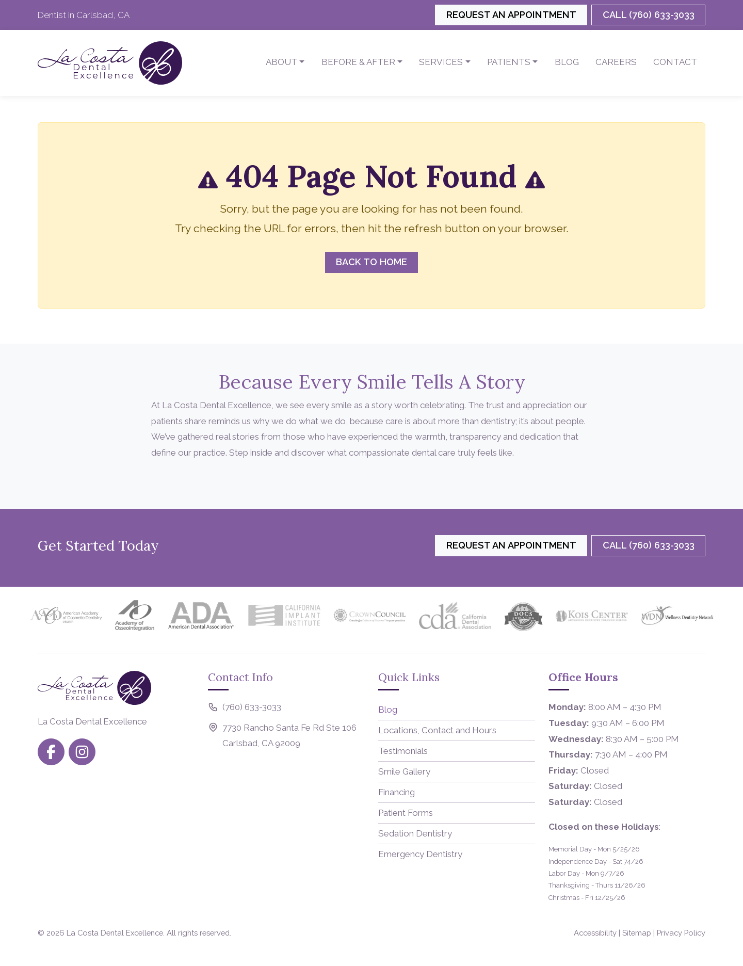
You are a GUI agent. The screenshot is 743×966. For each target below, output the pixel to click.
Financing (396, 792)
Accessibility (595, 932)
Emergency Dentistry (420, 854)
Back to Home (371, 261)
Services (441, 62)
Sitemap (636, 932)
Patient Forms (405, 813)
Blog (567, 62)
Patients (508, 62)
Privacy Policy (681, 932)
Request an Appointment (511, 14)
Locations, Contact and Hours (437, 730)
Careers (616, 62)
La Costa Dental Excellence (115, 932)
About (281, 62)
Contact (675, 62)
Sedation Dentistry (415, 833)
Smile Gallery (404, 771)
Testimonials (403, 751)
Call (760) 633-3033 (648, 14)
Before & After (358, 62)
